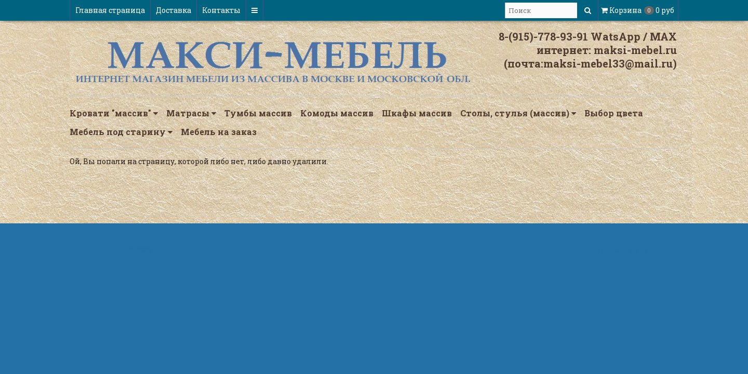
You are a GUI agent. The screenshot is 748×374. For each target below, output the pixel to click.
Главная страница (110, 10)
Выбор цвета (613, 113)
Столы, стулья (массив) (518, 113)
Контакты (221, 10)
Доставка (173, 10)
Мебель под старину (121, 132)
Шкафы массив (417, 113)
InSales (664, 250)
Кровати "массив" (114, 113)
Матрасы (191, 113)
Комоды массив (336, 113)
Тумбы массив (258, 113)
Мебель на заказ (219, 131)
